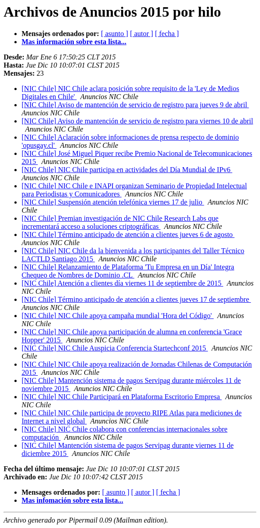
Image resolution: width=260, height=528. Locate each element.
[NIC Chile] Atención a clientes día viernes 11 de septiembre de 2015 (122, 283)
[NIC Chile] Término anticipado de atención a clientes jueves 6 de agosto (128, 234)
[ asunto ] (114, 33)
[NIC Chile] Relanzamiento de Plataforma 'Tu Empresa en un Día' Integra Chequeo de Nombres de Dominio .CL (128, 271)
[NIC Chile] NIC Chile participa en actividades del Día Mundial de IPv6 (127, 169)
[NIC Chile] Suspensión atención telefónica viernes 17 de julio (113, 202)
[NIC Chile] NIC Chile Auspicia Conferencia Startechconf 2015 (115, 348)
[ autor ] (141, 33)
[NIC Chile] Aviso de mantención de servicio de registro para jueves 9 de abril (135, 105)
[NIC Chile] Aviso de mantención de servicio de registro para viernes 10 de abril (137, 121)
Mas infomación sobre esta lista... (72, 500)
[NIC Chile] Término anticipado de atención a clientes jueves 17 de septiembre (136, 299)
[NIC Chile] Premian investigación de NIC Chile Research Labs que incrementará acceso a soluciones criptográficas (120, 222)
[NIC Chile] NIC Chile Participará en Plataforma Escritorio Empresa (122, 397)
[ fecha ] (167, 33)
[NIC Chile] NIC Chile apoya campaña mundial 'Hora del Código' (118, 315)
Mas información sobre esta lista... (74, 42)
